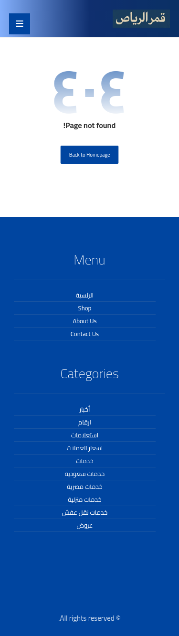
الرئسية (85, 295)
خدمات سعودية (85, 473)
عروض (84, 525)
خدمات (85, 460)
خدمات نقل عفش (84, 512)
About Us (84, 321)
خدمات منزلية (84, 499)
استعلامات (85, 435)
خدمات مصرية (84, 486)
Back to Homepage (89, 154)
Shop (85, 308)
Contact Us (85, 333)
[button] (19, 23)
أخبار (85, 409)
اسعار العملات (85, 448)
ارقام (84, 422)
